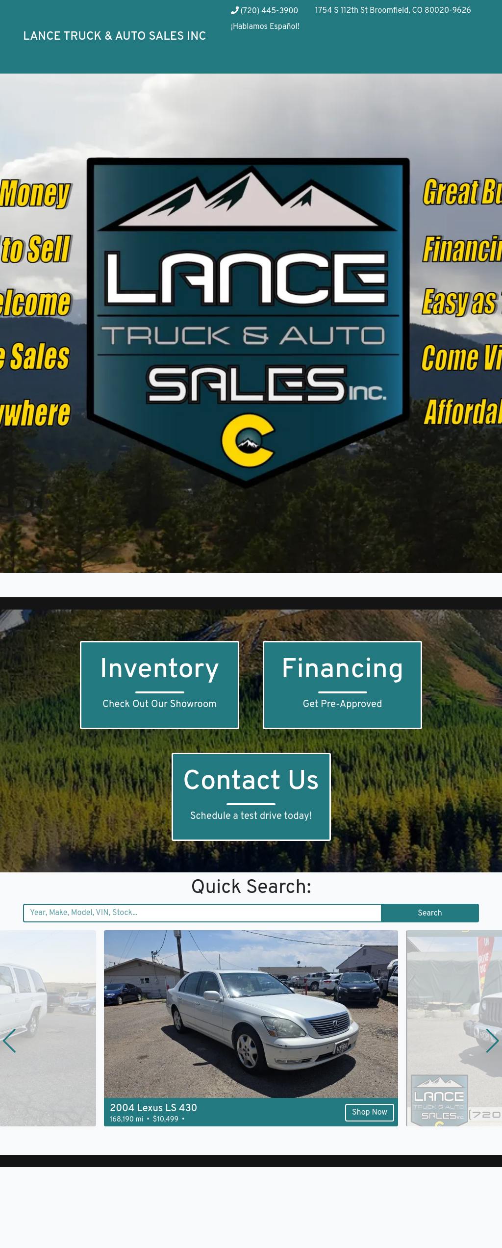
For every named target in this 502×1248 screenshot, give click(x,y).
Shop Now (369, 1113)
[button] (9, 1040)
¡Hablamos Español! (265, 27)
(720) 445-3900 (265, 11)
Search (430, 913)
